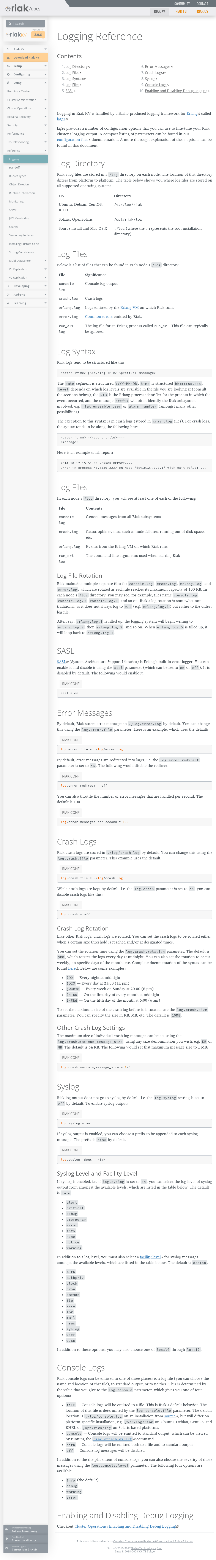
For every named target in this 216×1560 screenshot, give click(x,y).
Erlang (192, 113)
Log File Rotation (79, 575)
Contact (202, 3)
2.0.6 (38, 34)
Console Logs (156, 84)
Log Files (72, 72)
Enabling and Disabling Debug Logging (176, 90)
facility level (150, 1257)
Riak (16, 34)
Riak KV (159, 11)
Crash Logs (154, 72)
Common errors (99, 316)
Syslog (150, 78)
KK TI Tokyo (147, 1551)
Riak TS (181, 11)
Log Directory (77, 66)
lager (61, 119)
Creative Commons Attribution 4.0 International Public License (153, 1541)
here (72, 968)
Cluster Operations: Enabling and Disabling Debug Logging (125, 1526)
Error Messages (157, 66)
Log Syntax (74, 78)
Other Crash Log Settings (91, 1027)
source (170, 1416)
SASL (69, 90)
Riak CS (202, 11)
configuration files (72, 139)
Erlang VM (129, 307)
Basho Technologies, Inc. (146, 1548)
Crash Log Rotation (83, 928)
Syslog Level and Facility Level (97, 1173)
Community (182, 3)
